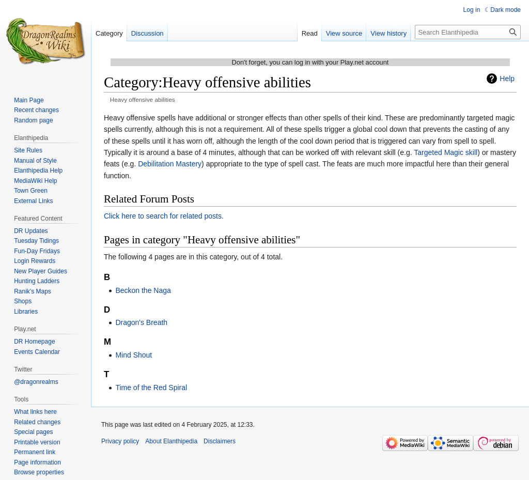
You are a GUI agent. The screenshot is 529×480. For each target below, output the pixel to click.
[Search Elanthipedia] (468, 32)
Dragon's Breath (141, 322)
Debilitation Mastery (169, 164)
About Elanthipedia (171, 441)
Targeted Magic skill (445, 152)
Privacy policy (120, 441)
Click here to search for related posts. (164, 216)
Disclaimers (220, 441)
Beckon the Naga (142, 290)
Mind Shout (133, 355)
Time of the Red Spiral (151, 387)
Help (507, 78)
